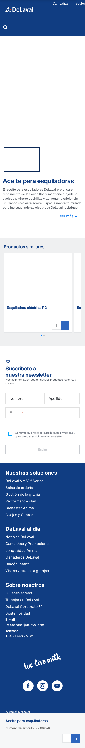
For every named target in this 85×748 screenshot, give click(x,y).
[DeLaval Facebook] (28, 685)
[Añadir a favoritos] (75, 738)
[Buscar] (5, 27)
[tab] (22, 159)
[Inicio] (19, 9)
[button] (41, 335)
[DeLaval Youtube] (57, 685)
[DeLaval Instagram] (42, 685)
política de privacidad (59, 433)
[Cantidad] (66, 738)
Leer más (70, 216)
